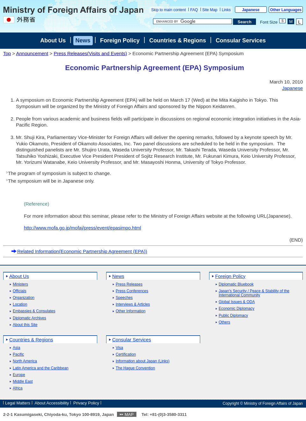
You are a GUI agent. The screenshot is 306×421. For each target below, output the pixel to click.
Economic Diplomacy (236, 309)
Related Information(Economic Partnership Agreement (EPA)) (79, 251)
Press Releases (129, 284)
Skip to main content (168, 10)
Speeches (124, 298)
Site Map (209, 10)
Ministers (20, 284)
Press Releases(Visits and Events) (90, 53)
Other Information (130, 311)
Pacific (18, 354)
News (83, 40)
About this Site (25, 325)
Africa (18, 388)
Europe (19, 375)
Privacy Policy (86, 403)
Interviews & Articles (133, 304)
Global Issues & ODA (237, 302)
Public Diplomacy (233, 316)
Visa (119, 348)
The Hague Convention (135, 368)
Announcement (32, 53)
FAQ (194, 10)
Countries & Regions (177, 40)
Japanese (250, 10)
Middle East (23, 382)
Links (226, 10)
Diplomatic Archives (29, 318)
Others (224, 322)
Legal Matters (17, 403)
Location (20, 304)
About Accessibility (52, 403)
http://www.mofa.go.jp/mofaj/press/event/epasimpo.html (82, 227)
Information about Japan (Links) (143, 361)
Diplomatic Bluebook (236, 284)
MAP (129, 414)
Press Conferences (132, 291)
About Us (53, 40)
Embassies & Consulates (34, 311)
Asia (16, 348)
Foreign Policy (120, 40)
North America (25, 361)
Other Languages (286, 10)
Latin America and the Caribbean (41, 368)
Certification (126, 354)
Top (7, 53)
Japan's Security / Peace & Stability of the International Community (254, 293)
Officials (19, 291)
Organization (23, 298)
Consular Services (241, 40)
